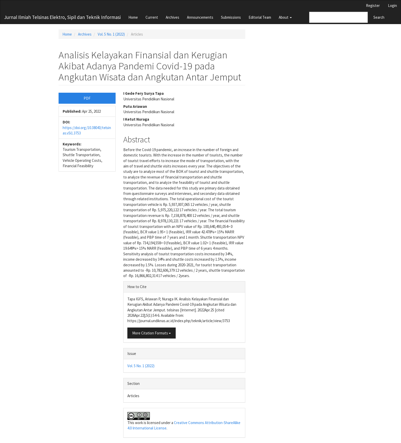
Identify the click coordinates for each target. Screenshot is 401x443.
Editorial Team (260, 17)
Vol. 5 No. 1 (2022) (111, 34)
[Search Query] (338, 17)
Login (392, 5)
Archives (172, 17)
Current (152, 17)
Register (373, 5)
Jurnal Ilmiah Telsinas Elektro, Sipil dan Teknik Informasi (62, 17)
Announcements (200, 17)
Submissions (231, 17)
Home (133, 17)
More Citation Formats (151, 333)
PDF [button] (87, 98)
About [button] (285, 17)
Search (378, 17)
